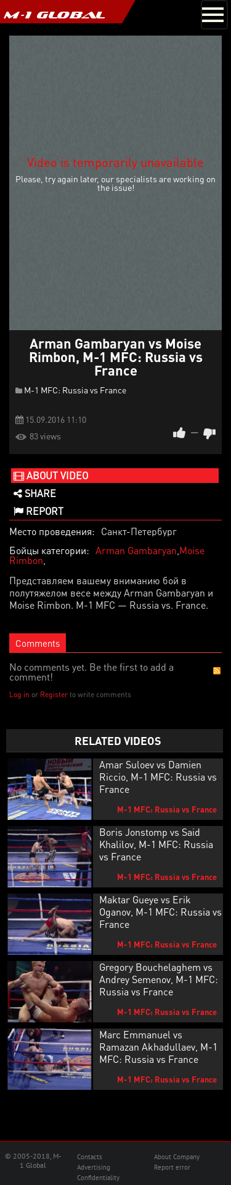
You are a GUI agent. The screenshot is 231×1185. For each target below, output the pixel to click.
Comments (37, 643)
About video (51, 475)
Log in (19, 694)
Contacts (89, 1156)
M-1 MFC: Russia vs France (75, 389)
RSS (217, 671)
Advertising (93, 1167)
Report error (172, 1167)
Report (38, 510)
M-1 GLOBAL (54, 15)
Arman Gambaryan (136, 550)
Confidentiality (98, 1177)
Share (35, 493)
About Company (177, 1156)
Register (54, 694)
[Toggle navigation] (214, 14)
